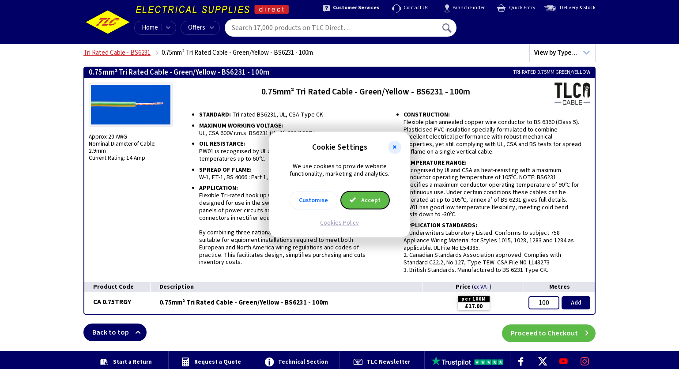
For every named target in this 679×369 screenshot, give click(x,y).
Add (576, 302)
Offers (201, 27)
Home (150, 27)
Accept (365, 200)
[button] (394, 147)
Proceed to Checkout (553, 332)
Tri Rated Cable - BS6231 (117, 52)
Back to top (119, 332)
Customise (313, 200)
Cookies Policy (339, 222)
